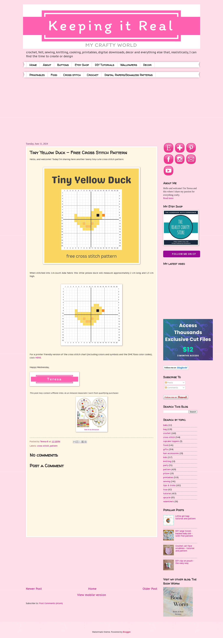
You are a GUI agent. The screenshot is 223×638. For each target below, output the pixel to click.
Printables (37, 75)
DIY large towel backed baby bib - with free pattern (184, 533)
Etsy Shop (82, 65)
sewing (166, 481)
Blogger (126, 632)
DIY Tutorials (104, 65)
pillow (166, 473)
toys (165, 489)
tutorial (167, 493)
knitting (167, 461)
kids (165, 457)
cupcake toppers (171, 441)
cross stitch (43, 445)
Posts (169, 382)
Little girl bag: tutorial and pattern (185, 517)
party (165, 465)
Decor (147, 65)
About (47, 65)
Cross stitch (72, 75)
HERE (38, 357)
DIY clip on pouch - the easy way (184, 562)
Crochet (92, 75)
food (165, 445)
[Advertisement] (48, 109)
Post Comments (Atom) (51, 603)
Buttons (63, 65)
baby (165, 425)
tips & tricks (169, 485)
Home (33, 65)
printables (168, 477)
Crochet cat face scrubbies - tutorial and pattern (184, 548)
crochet (167, 433)
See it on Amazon (91, 429)
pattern (53, 445)
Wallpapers (128, 65)
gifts (165, 449)
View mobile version (91, 595)
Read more (168, 198)
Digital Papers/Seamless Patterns (128, 75)
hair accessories (171, 453)
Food (54, 75)
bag (165, 429)
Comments (171, 387)
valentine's (168, 501)
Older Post (150, 588)
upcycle (167, 497)
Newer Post (34, 588)
